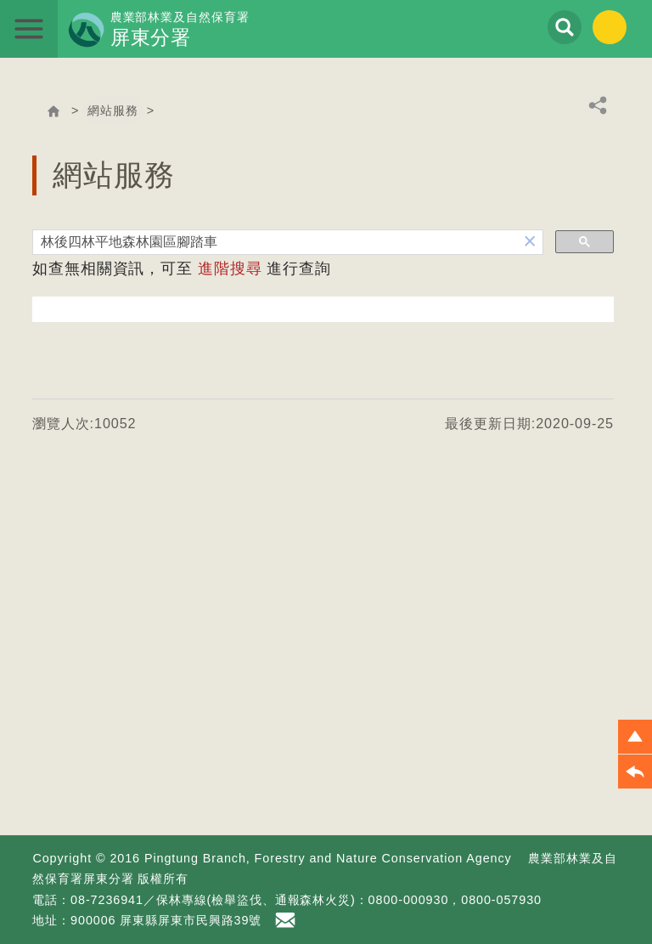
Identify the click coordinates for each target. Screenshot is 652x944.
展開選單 (29, 29)
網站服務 (112, 110)
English (610, 27)
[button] (530, 241)
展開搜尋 (565, 27)
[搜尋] (275, 243)
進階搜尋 (230, 268)
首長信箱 (288, 920)
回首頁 (53, 111)
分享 (598, 105)
